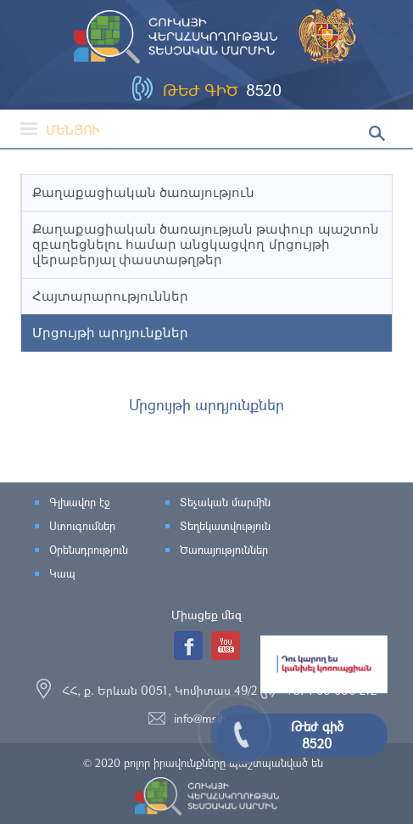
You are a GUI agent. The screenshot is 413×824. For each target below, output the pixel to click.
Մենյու (60, 129)
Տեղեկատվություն (225, 525)
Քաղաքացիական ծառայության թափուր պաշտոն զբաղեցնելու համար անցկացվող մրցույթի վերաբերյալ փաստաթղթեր (205, 244)
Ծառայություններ (224, 549)
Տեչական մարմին (225, 502)
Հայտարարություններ (110, 296)
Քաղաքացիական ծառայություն (143, 192)
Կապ (62, 573)
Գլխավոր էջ (79, 502)
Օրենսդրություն (88, 549)
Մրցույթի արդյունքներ (110, 332)
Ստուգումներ (82, 525)
